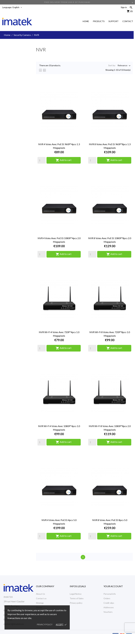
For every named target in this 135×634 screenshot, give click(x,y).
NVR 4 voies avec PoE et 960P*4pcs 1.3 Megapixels (59, 146)
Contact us (41, 598)
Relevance (122, 65)
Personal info (110, 594)
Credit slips (109, 603)
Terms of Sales (77, 598)
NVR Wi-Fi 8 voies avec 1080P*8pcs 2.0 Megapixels (110, 428)
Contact (127, 21)
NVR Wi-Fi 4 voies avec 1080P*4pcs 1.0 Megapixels (59, 428)
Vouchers (108, 612)
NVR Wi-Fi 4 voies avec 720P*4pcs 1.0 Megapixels (59, 334)
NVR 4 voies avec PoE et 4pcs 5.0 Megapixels (59, 522)
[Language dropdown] (17, 7)
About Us (40, 594)
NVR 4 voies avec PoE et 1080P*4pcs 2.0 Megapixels (59, 240)
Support (113, 21)
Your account (113, 586)
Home (86, 21)
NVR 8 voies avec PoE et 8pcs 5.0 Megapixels (109, 522)
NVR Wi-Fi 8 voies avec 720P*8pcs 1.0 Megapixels (109, 334)
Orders (107, 598)
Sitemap (40, 603)
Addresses (109, 607)
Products (99, 21)
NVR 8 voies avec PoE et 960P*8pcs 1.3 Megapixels (109, 146)
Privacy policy (76, 603)
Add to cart (63, 160)
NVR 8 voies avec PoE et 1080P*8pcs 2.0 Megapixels (109, 240)
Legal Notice (75, 594)
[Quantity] (42, 160)
